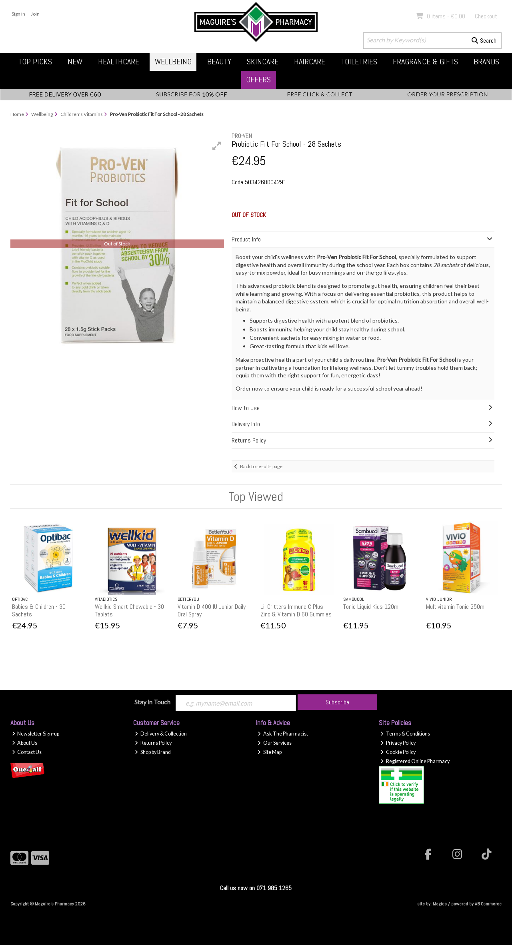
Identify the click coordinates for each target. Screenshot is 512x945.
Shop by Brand (153, 752)
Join (35, 14)
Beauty (219, 61)
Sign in (18, 14)
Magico (440, 904)
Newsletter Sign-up (36, 734)
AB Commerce (488, 904)
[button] (216, 146)
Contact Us (27, 752)
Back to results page (261, 466)
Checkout (486, 16)
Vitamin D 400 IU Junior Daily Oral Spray (212, 610)
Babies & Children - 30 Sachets (39, 610)
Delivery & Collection (161, 734)
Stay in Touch (152, 702)
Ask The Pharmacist (283, 734)
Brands (486, 61)
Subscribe (337, 702)
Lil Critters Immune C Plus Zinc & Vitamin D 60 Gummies (296, 610)
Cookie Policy (398, 752)
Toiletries (359, 61)
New (75, 61)
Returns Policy (153, 743)
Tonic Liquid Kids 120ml (371, 606)
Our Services (275, 743)
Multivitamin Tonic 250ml (456, 606)
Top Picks (35, 61)
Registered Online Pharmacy (415, 761)
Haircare (309, 61)
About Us (25, 743)
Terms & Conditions (405, 734)
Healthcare (118, 61)
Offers (258, 79)
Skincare (262, 61)
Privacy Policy (398, 743)
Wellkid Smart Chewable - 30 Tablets (129, 610)
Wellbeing (173, 61)
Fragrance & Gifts (425, 61)
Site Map (270, 752)
